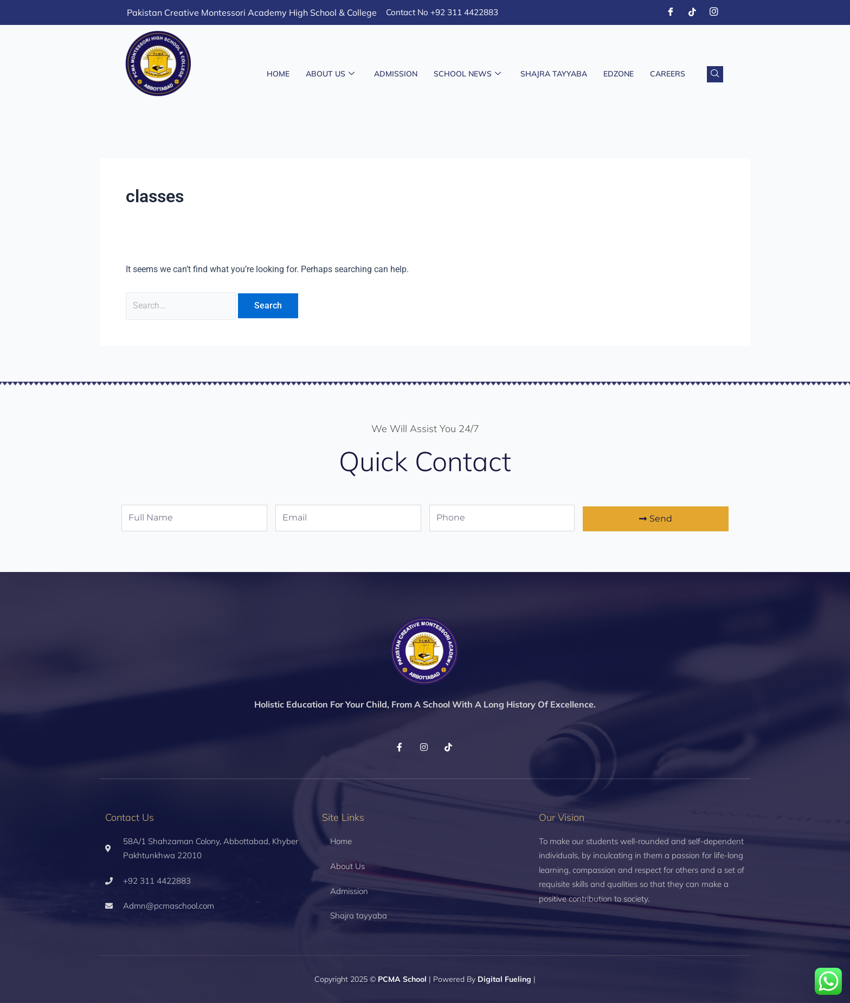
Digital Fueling (504, 980)
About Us (330, 74)
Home (278, 74)
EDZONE (618, 74)
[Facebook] (670, 12)
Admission (395, 74)
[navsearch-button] (715, 74)
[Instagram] (714, 12)
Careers (667, 74)
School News (467, 74)
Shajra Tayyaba (553, 74)
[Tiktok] (692, 12)
